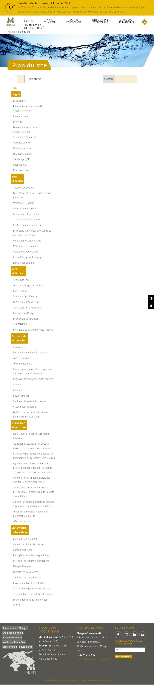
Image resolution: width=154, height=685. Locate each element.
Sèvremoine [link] (25, 647)
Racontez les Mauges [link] (24, 313)
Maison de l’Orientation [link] (25, 246)
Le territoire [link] (19, 101)
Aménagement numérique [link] (27, 241)
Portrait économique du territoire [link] (30, 353)
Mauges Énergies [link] (22, 566)
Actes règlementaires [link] (24, 137)
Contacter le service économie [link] (29, 401)
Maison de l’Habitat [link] (23, 203)
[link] (77, 8)
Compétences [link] (20, 116)
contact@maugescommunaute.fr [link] (94, 659)
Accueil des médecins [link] (24, 407)
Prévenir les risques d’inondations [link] (31, 561)
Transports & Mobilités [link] (25, 209)
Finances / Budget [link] (22, 154)
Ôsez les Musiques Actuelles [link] (28, 286)
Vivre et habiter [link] (49, 21)
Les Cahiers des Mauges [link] (25, 319)
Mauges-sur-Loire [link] (12, 638)
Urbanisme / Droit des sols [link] (27, 214)
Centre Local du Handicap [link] (27, 225)
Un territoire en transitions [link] (33, 26)
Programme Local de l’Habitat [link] (29, 583)
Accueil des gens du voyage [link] (27, 257)
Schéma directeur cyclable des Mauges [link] (34, 594)
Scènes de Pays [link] (21, 280)
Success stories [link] (21, 396)
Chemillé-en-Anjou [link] (12, 633)
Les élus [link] (17, 122)
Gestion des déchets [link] (23, 188)
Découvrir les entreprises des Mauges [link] (33, 379)
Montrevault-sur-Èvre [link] (14, 642)
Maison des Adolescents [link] (25, 252)
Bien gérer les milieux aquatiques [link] (31, 555)
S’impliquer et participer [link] (126, 21)
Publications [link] (19, 165)
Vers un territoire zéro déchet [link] (28, 544)
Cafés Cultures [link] (20, 291)
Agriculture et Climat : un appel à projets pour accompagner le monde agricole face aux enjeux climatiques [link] (32, 468)
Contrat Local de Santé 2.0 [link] (27, 578)
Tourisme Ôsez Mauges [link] (25, 297)
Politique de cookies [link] (67, 680)
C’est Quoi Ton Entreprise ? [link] (27, 308)
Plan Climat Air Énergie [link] (25, 539)
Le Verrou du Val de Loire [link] (26, 302)
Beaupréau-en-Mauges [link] (15, 628)
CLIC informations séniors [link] (26, 220)
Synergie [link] (17, 385)
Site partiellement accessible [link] (99, 680)
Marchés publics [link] (21, 143)
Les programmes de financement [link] (30, 600)
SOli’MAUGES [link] (20, 324)
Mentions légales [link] (50, 680)
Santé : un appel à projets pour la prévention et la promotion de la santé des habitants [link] (33, 492)
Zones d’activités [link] (22, 358)
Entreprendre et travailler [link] (100, 21)
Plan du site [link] (81, 680)
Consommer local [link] (22, 550)
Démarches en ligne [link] (23, 263)
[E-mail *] (130, 650)
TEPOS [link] (16, 605)
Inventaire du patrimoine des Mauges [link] (33, 330)
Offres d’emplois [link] (22, 148)
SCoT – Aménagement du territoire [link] (31, 589)
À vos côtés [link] (19, 347)
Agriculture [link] (19, 390)
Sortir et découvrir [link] (73, 21)
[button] (118, 635)
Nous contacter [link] (21, 170)
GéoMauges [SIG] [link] (22, 159)
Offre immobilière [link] (22, 364)
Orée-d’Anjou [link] (9, 647)
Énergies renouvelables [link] (25, 572)
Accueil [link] (11, 32)
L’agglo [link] (28, 21)
